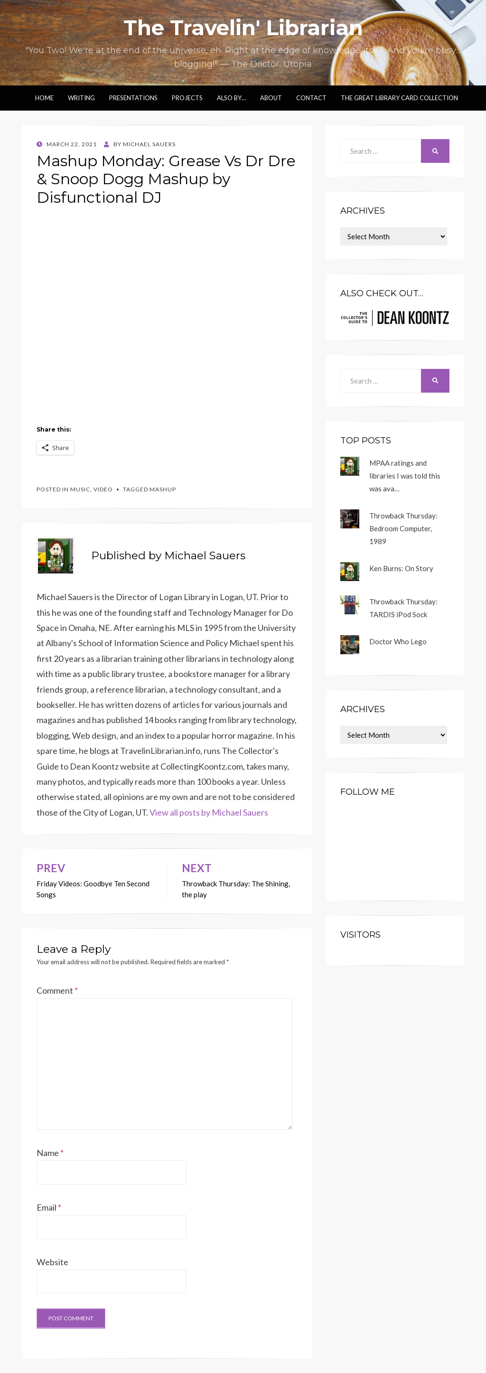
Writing (81, 98)
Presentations (133, 98)
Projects (187, 98)
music (80, 489)
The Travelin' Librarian (243, 27)
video (103, 489)
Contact (311, 98)
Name (50, 1152)
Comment (57, 990)
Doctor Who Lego (398, 641)
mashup (163, 489)
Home (44, 98)
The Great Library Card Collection (399, 98)
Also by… (231, 98)
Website (52, 1262)
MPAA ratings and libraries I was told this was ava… (404, 476)
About (271, 98)
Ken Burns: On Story (401, 568)
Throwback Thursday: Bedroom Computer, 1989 (403, 528)
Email (49, 1207)
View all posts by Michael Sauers (209, 812)
